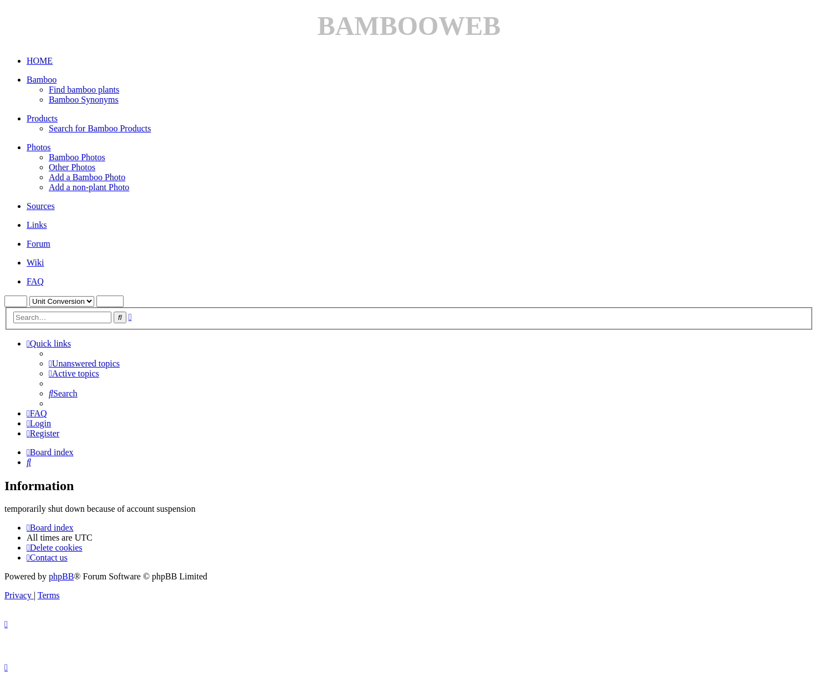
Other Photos (72, 167)
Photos (39, 147)
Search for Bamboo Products (100, 128)
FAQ (35, 281)
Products (42, 118)
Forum (38, 243)
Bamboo (42, 79)
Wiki (35, 262)
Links (37, 225)
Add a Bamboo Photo (87, 177)
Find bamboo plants (84, 89)
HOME (40, 60)
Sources (41, 206)
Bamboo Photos (77, 157)
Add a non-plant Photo (89, 187)
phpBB (61, 576)
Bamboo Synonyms (84, 99)
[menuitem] (84, 363)
